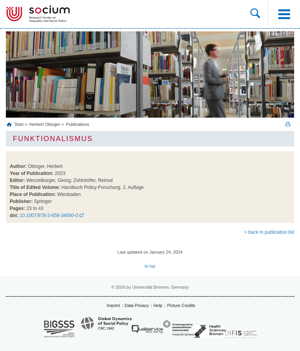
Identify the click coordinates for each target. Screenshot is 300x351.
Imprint (113, 305)
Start (19, 124)
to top (150, 266)
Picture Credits (181, 305)
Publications (77, 124)
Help (158, 305)
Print (288, 124)
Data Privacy (137, 305)
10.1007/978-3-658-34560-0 (49, 215)
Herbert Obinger (44, 124)
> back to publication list (269, 232)
